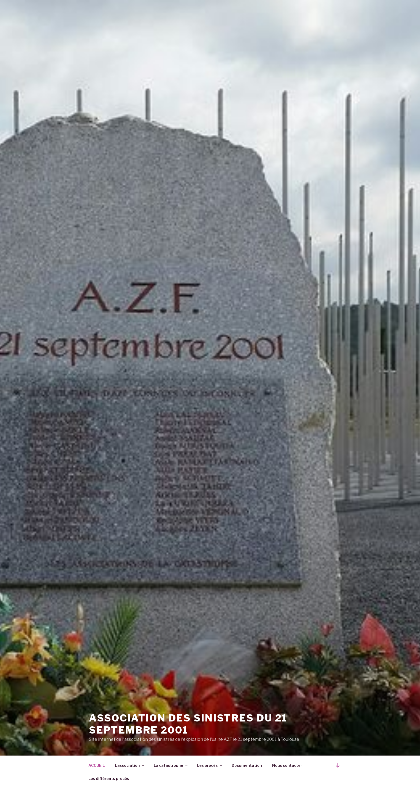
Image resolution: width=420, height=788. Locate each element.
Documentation (247, 765)
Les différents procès (108, 778)
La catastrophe (171, 765)
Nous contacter (287, 765)
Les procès (210, 765)
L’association (130, 765)
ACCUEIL (96, 765)
